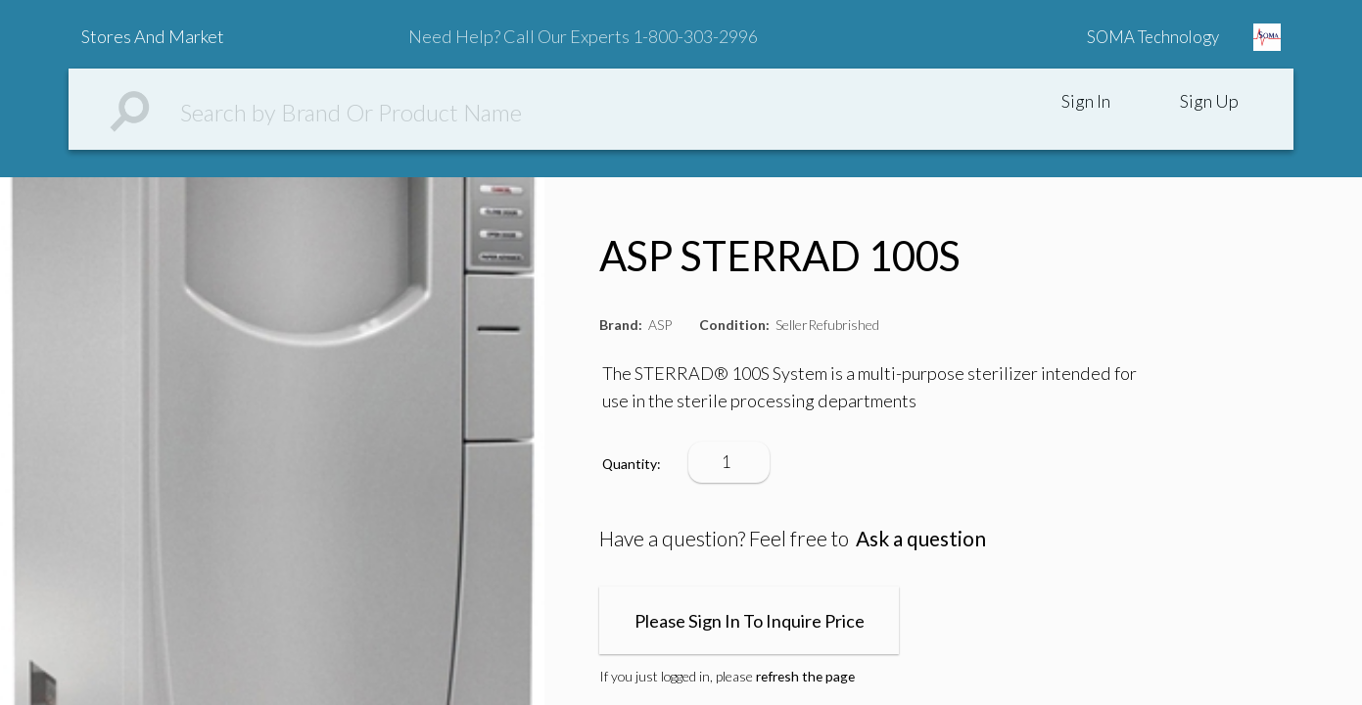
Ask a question (921, 538)
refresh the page (805, 676)
